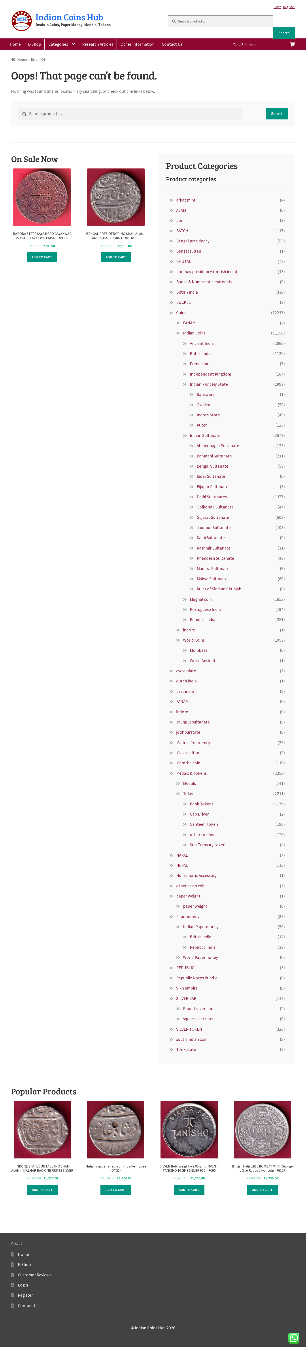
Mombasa (199, 650)
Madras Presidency (193, 742)
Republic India (202, 947)
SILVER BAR (186, 998)
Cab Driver (199, 814)
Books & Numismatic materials (204, 281)
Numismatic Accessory (196, 875)
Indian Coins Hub (69, 17)
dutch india (186, 681)
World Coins (194, 640)
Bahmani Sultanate (214, 456)
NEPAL (182, 865)
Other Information (138, 44)
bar (179, 220)
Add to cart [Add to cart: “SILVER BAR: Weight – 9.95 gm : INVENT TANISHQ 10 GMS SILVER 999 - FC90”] (189, 1189)
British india (200, 936)
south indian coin (192, 1039)
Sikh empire (187, 988)
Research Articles (97, 44)
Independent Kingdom (210, 374)
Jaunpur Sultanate (214, 527)
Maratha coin (188, 762)
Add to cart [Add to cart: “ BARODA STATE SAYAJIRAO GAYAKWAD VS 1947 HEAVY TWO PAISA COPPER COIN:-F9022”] (42, 257)
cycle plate (186, 670)
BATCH (182, 230)
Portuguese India (205, 609)
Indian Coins (194, 333)
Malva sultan (187, 752)
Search (284, 32)
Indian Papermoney (201, 926)
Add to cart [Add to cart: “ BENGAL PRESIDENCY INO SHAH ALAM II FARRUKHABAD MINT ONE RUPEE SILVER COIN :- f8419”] (116, 257)
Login (277, 7)
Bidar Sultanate (211, 476)
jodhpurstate (188, 732)
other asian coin (191, 885)
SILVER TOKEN (189, 1029)
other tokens (202, 834)
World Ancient (202, 660)
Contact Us (172, 44)
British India (187, 292)
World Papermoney (200, 957)
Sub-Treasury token (207, 844)
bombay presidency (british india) (206, 271)
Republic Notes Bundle (196, 977)
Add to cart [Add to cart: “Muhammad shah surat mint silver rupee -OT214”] (116, 1189)
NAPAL (182, 855)
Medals (189, 783)
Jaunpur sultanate (193, 722)
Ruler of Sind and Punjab (219, 588)
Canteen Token (204, 824)
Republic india (202, 619)
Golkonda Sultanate (215, 507)
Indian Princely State (209, 384)
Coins (181, 312)
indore (189, 630)
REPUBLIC (185, 967)
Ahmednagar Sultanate (218, 445)
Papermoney (187, 916)
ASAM (181, 210)
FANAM (189, 322)
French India (201, 363)
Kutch (202, 425)
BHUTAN (184, 261)
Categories (58, 44)
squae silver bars (198, 1018)
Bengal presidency (193, 241)
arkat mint (186, 200)
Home (15, 44)
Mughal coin (201, 599)
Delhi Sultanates (212, 496)
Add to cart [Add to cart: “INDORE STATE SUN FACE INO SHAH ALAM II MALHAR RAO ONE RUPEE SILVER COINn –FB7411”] (42, 1189)
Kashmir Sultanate (213, 548)
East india (185, 691)
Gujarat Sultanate (213, 517)
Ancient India (202, 343)
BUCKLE (183, 302)
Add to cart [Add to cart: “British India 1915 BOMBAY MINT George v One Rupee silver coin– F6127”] (262, 1189)
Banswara (206, 394)
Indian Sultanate (205, 435)
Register (289, 7)
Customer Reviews (34, 1274)
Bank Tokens (201, 804)
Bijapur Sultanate (212, 486)
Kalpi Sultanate (211, 537)
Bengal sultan (188, 251)
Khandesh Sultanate (215, 558)
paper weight (188, 896)
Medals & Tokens (191, 773)
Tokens (189, 793)
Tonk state (186, 1049)
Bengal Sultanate (212, 466)
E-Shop (34, 44)
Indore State (208, 415)
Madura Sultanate (213, 568)
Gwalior (204, 404)
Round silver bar (197, 1008)
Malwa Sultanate (212, 578)
